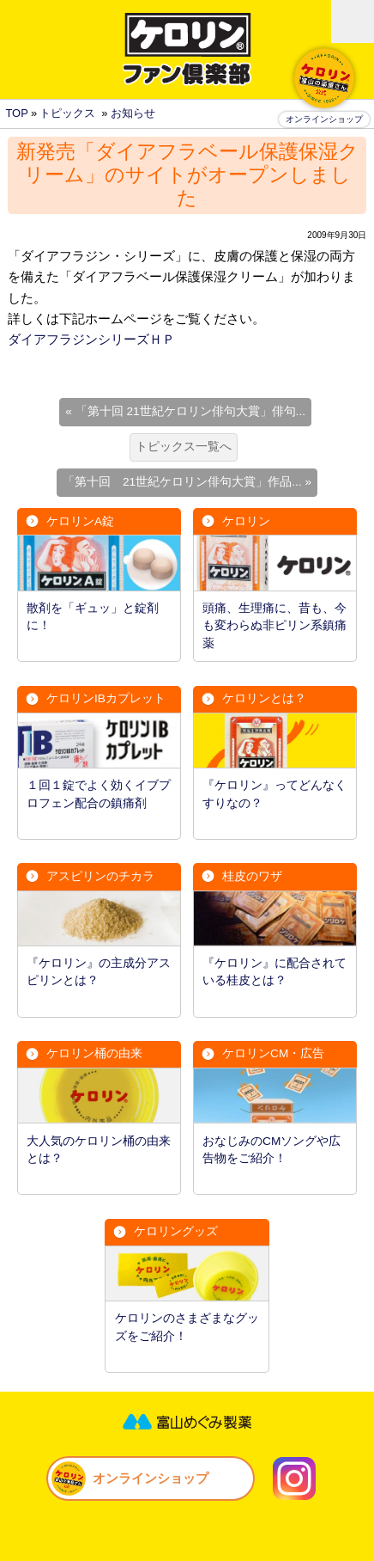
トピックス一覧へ (184, 446)
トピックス (67, 113)
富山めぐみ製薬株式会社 (187, 1421)
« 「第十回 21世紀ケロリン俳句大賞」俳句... (185, 411)
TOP (16, 113)
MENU (352, 21)
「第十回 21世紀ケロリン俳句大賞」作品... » (187, 481)
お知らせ (133, 113)
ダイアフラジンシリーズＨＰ (91, 339)
